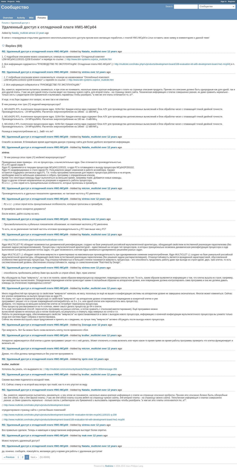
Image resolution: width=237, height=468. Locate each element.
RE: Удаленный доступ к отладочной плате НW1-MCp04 (35, 51)
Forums (42, 18)
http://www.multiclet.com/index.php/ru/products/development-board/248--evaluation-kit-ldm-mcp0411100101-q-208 (60, 414)
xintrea (86, 72)
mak (84, 435)
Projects (11, 1)
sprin (85, 359)
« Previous (9, 457)
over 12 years (109, 51)
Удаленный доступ (20, 23)
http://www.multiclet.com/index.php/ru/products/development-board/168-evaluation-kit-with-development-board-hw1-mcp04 (64, 419)
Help (18, 1)
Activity (21, 18)
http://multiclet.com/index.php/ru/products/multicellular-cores (33, 239)
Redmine (109, 466)
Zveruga (86, 324)
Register (231, 1)
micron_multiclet (91, 188)
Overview (8, 18)
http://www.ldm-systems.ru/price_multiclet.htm (89, 59)
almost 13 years (36, 33)
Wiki (31, 18)
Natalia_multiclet (20, 33)
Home (3, 1)
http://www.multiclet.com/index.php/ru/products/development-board (37, 405)
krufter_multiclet (91, 288)
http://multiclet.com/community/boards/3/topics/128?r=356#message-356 (81, 369)
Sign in (224, 1)
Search (169, 6)
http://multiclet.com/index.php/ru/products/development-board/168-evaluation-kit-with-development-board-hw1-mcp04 (172, 64)
